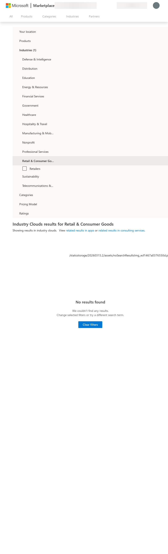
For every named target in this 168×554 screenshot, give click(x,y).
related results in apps (80, 230)
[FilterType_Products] (15, 40)
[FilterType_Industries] (15, 50)
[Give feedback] (98, 5)
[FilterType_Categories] (15, 194)
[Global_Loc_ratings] (15, 213)
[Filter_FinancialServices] (18, 96)
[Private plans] (113, 5)
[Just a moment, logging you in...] (156, 5)
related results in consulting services (121, 230)
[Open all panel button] (10, 16)
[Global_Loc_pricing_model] (15, 204)
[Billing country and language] (132, 5)
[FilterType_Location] (15, 31)
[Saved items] (108, 5)
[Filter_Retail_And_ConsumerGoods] (18, 160)
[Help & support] (103, 5)
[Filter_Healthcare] (18, 114)
